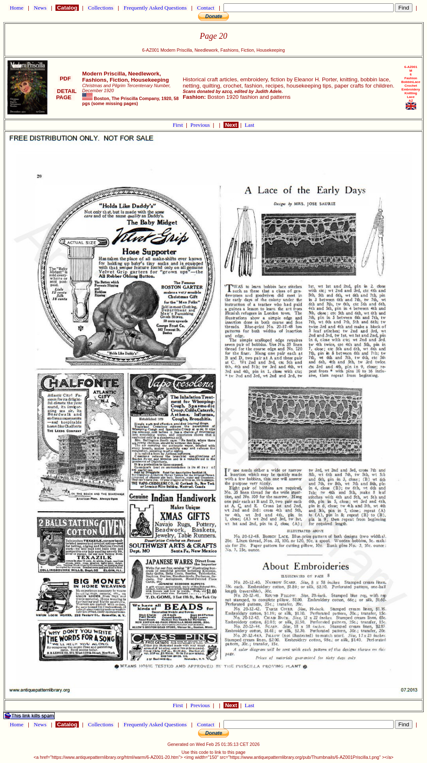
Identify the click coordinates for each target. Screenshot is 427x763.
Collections (101, 8)
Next (231, 125)
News (40, 8)
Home (16, 8)
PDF (65, 78)
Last (249, 125)
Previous (201, 125)
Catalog (67, 8)
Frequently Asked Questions (155, 8)
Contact (206, 8)
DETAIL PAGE (65, 94)
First (178, 125)
